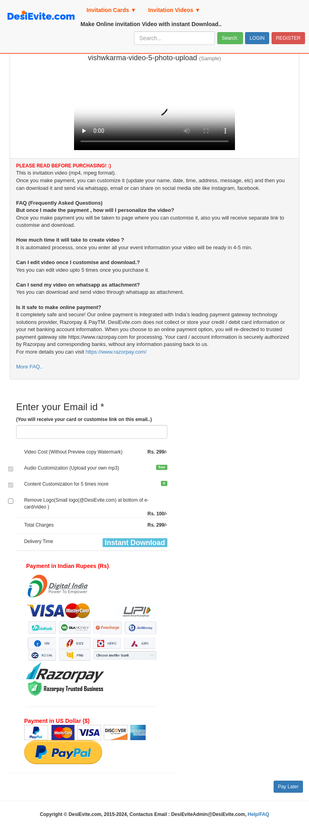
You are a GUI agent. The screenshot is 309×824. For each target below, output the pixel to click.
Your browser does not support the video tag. (154, 108)
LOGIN (256, 38)
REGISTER (288, 38)
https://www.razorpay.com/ (116, 352)
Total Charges (39, 525)
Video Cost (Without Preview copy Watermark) (73, 452)
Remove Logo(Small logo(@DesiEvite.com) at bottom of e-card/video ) (86, 503)
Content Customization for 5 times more (66, 484)
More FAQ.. (29, 367)
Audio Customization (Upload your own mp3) (71, 468)
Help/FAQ (259, 814)
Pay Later (288, 786)
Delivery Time (38, 541)
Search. (230, 38)
